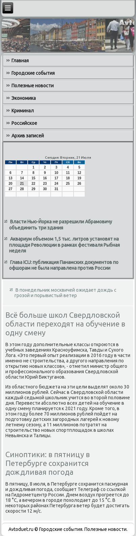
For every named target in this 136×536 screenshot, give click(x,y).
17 (56, 178)
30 (45, 189)
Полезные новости (32, 85)
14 (22, 178)
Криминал (22, 110)
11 (68, 173)
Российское (24, 123)
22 (33, 183)
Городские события (33, 73)
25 (68, 183)
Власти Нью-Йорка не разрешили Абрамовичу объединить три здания (60, 224)
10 (56, 173)
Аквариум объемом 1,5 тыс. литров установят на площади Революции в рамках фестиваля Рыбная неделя (64, 244)
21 (22, 183)
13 (10, 178)
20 (10, 183)
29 (33, 189)
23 (45, 183)
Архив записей (27, 135)
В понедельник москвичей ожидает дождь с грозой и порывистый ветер (65, 292)
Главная (20, 60)
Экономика (23, 98)
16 (45, 178)
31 (56, 189)
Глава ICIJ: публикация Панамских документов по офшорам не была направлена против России (63, 265)
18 (68, 178)
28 (22, 189)
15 (33, 178)
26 (79, 183)
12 (79, 173)
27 (10, 189)
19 (79, 178)
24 (56, 183)
